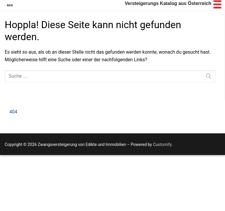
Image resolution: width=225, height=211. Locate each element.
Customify (162, 144)
